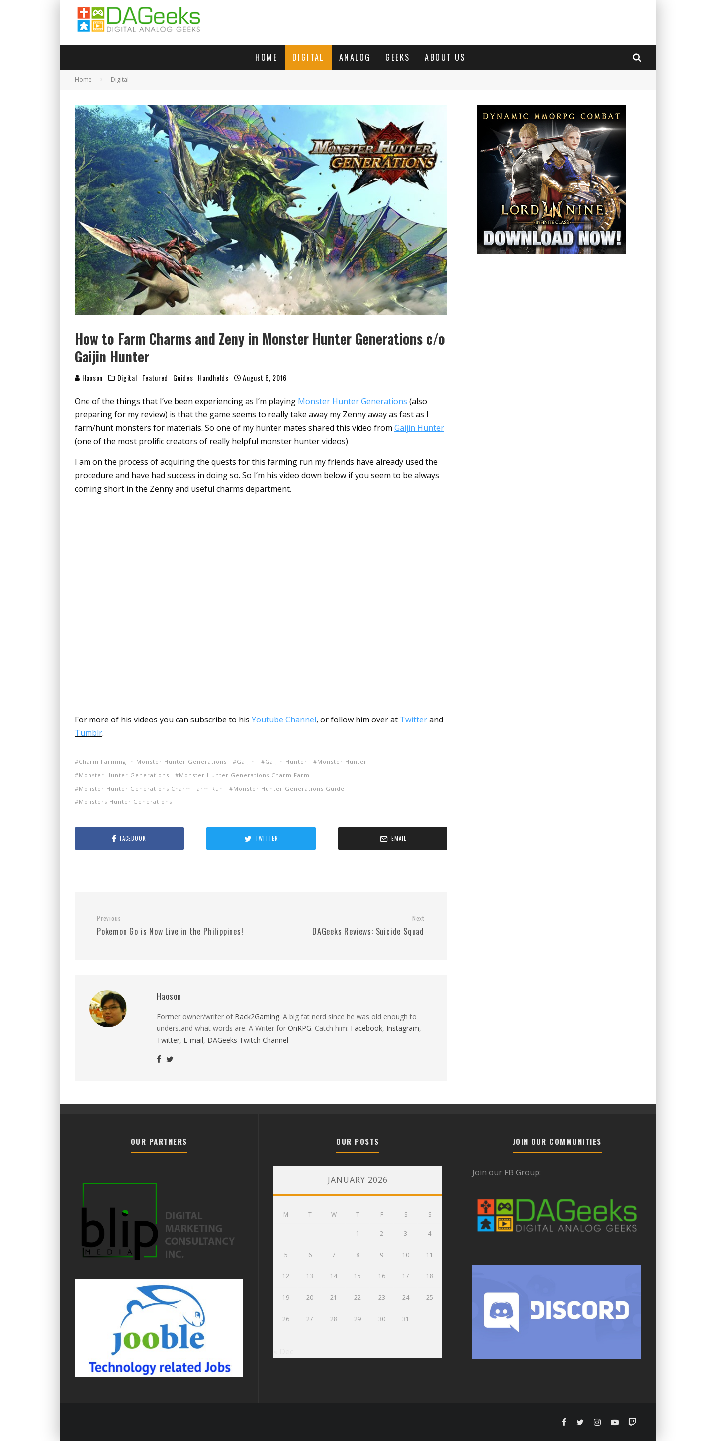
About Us (445, 57)
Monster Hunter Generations (124, 775)
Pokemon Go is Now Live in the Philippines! (175, 925)
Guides (183, 377)
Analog (354, 57)
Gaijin (246, 761)
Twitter (168, 1040)
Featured (155, 377)
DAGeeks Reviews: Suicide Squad (346, 925)
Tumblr (88, 732)
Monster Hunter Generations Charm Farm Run (151, 788)
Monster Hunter (342, 761)
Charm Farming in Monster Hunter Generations (153, 761)
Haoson (89, 377)
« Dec (283, 1351)
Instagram (402, 1028)
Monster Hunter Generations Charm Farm (244, 775)
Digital (308, 57)
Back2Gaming (257, 1016)
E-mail (193, 1040)
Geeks (397, 57)
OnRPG (299, 1028)
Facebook (366, 1028)
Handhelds (213, 377)
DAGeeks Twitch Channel (247, 1040)
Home (266, 57)
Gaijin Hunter (286, 761)
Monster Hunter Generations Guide (289, 788)
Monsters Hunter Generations (125, 801)
